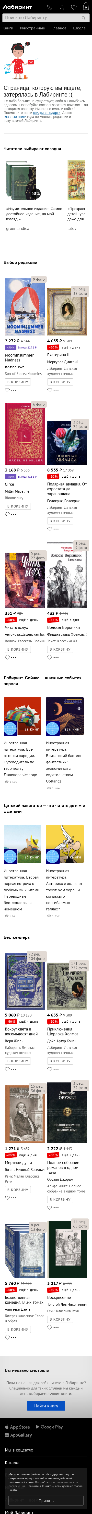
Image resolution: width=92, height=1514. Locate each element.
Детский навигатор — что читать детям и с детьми (44, 808)
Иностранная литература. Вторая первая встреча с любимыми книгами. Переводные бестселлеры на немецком (22, 890)
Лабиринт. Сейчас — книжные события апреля (42, 680)
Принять (46, 1500)
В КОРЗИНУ (17, 382)
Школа (79, 28)
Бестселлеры (17, 937)
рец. (79, 289)
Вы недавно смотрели (27, 1370)
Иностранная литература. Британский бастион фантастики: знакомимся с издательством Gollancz (64, 762)
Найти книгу (46, 1406)
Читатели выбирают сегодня (32, 148)
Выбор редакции (20, 262)
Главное (59, 28)
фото (39, 279)
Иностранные (32, 28)
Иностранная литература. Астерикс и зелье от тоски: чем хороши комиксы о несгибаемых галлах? (64, 890)
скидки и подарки (46, 113)
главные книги (15, 117)
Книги (7, 28)
